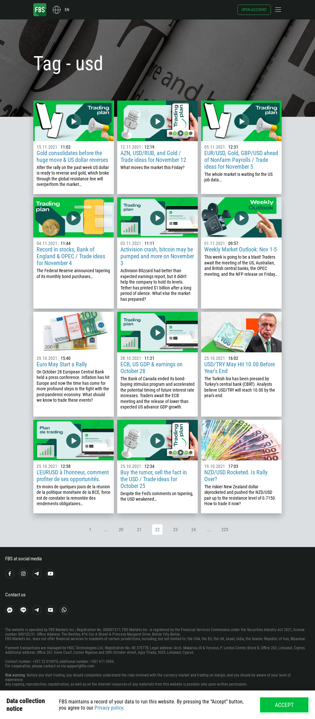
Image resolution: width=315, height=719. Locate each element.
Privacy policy (109, 708)
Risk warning (15, 675)
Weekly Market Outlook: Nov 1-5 (240, 249)
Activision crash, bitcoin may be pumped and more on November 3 (157, 256)
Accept (284, 704)
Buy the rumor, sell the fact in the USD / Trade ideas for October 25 (153, 479)
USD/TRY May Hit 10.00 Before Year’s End (239, 367)
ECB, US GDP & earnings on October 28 (151, 367)
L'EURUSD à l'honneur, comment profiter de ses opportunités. (73, 475)
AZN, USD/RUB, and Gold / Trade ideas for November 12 (153, 156)
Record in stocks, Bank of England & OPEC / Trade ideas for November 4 (71, 256)
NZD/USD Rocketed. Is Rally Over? (236, 475)
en (67, 9)
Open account (254, 9)
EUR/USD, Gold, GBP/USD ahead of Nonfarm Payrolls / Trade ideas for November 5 (241, 160)
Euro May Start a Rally (62, 364)
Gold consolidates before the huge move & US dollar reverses (72, 156)
